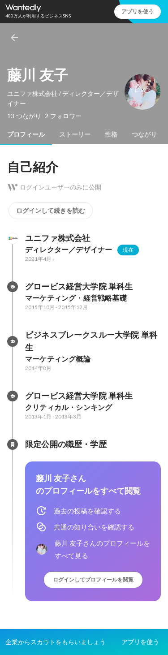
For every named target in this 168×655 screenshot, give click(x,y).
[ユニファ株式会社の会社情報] (12, 238)
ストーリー (74, 134)
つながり (144, 134)
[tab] (26, 134)
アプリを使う (137, 11)
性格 (111, 134)
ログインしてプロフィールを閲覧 (93, 579)
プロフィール (26, 134)
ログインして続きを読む (50, 210)
